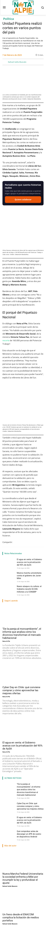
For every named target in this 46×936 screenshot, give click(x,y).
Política (8, 19)
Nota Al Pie (6, 608)
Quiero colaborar (23, 199)
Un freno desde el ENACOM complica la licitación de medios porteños (20, 883)
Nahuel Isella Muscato (17, 62)
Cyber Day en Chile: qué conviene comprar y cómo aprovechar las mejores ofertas (21, 656)
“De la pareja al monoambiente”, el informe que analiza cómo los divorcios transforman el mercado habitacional (28, 756)
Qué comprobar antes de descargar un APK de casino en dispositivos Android (29, 800)
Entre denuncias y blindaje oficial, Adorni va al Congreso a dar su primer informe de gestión (21, 921)
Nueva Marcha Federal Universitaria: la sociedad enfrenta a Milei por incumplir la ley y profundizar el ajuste (22, 845)
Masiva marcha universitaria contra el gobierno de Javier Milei (29, 542)
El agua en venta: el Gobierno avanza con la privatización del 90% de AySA (29, 529)
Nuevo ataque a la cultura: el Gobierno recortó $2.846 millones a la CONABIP (29, 555)
